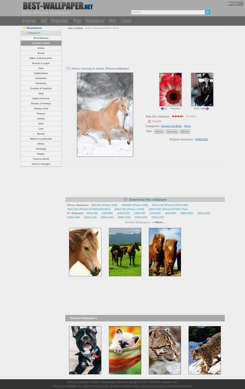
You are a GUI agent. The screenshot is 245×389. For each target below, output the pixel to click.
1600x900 (170, 213)
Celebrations (41, 73)
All (43, 21)
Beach (40, 53)
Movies (41, 133)
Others (41, 144)
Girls (41, 123)
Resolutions (32, 28)
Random (95, 21)
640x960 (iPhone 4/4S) (134, 205)
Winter (185, 131)
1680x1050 (186, 213)
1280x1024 (123, 213)
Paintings (41, 149)
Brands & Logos (41, 63)
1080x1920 (201, 139)
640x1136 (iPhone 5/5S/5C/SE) (170, 205)
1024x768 (91, 213)
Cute (40, 93)
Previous (170, 91)
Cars (40, 68)
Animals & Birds (41, 43)
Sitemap (121, 382)
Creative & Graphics (41, 88)
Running (172, 131)
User (126, 21)
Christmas (40, 83)
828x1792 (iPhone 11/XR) (129, 209)
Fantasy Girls (41, 108)
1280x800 (107, 213)
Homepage (108, 382)
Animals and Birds (102, 28)
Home (29, 21)
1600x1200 (203, 213)
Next (202, 91)
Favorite (156, 121)
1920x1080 (73, 217)
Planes (41, 154)
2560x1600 (140, 217)
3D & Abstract (40, 38)
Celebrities (41, 78)
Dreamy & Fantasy (41, 103)
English (233, 3)
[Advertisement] (145, 55)
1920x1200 (90, 217)
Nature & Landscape (41, 138)
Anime (40, 48)
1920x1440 (107, 217)
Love (41, 128)
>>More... (158, 222)
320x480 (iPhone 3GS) (104, 205)
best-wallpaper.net (166, 382)
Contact (83, 382)
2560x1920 (157, 217)
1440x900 (155, 213)
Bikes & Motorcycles (41, 58)
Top (77, 21)
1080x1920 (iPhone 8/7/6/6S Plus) (168, 209)
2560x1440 (124, 217)
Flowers (41, 113)
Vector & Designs (41, 164)
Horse (116, 28)
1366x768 (139, 213)
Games (41, 118)
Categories (31, 33)
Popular (59, 21)
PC (112, 21)
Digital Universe (41, 98)
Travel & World (41, 159)
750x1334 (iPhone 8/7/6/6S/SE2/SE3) (89, 209)
